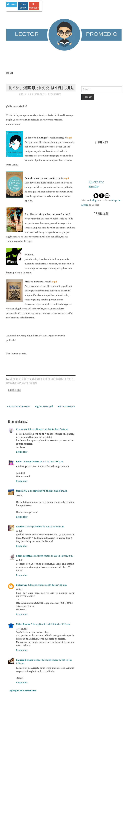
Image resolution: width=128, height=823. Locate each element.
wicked (25, 383)
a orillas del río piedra (20, 379)
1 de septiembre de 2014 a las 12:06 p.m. (48, 429)
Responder (22, 451)
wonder (33, 383)
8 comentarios (55, 94)
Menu (9, 73)
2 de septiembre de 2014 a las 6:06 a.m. (44, 526)
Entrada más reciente (18, 406)
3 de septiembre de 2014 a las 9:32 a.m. (50, 624)
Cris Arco (21, 429)
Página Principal (44, 406)
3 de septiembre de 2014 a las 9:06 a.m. (47, 585)
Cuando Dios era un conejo (60, 379)
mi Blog (92, 200)
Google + (34, 6)
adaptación (37, 379)
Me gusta (23, 6)
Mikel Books (23, 624)
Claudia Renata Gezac (28, 660)
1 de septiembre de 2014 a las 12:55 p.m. (42, 461)
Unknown (21, 585)
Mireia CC (21, 490)
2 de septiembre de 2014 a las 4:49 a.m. (47, 490)
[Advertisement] (31, 794)
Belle (19, 461)
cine (45, 379)
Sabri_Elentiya (24, 555)
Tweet (12, 4)
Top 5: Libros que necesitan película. (41, 87)
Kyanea (20, 526)
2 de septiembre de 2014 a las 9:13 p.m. (53, 555)
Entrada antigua (66, 406)
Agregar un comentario (22, 690)
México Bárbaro (13, 383)
